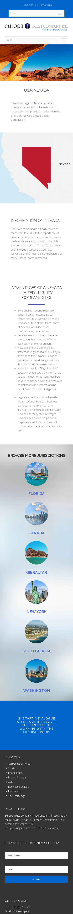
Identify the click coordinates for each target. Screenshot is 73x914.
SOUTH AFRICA (36, 651)
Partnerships (15, 791)
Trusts (11, 768)
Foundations (15, 773)
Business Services (18, 786)
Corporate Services (19, 763)
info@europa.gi (45, 5)
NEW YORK (37, 612)
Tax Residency (16, 796)
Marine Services (17, 777)
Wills (10, 782)
